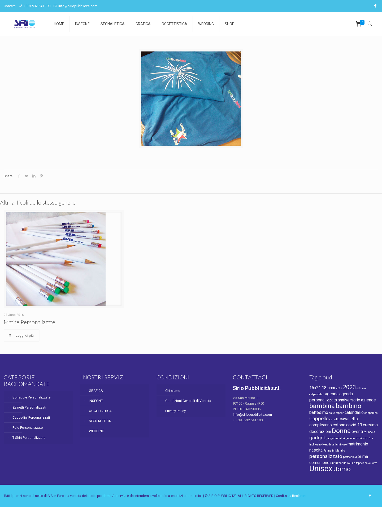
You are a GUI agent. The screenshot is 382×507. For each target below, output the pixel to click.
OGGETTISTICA (100, 411)
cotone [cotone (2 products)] (339, 424)
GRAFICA (96, 391)
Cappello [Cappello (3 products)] (319, 418)
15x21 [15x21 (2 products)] (315, 387)
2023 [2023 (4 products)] (349, 387)
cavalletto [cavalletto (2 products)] (349, 418)
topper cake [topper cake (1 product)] (363, 463)
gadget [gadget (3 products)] (317, 438)
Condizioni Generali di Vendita (188, 401)
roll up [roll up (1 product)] (351, 463)
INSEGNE (96, 401)
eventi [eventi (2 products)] (357, 431)
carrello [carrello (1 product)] (334, 419)
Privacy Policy (175, 411)
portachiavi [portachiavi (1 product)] (350, 457)
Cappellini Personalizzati (31, 417)
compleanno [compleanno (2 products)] (320, 424)
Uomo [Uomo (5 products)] (342, 469)
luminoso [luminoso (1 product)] (341, 444)
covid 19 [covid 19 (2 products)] (354, 424)
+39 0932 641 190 (37, 6)
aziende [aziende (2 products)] (368, 399)
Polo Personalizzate (27, 428)
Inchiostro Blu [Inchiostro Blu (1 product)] (364, 438)
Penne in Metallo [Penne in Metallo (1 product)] (334, 450)
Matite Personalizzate (29, 322)
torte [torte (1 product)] (374, 463)
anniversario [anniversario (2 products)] (349, 399)
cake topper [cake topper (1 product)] (336, 413)
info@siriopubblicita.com (77, 6)
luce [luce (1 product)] (332, 444)
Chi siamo (172, 391)
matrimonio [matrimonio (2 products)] (358, 444)
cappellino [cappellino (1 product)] (370, 413)
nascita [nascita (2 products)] (316, 450)
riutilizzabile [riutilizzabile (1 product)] (338, 463)
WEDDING (96, 431)
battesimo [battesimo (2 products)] (318, 412)
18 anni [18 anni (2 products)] (328, 387)
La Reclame (296, 496)
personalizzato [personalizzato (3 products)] (325, 456)
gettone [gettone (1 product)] (350, 438)
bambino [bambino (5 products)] (348, 406)
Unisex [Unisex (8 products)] (320, 468)
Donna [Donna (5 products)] (341, 431)
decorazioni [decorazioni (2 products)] (320, 431)
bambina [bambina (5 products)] (322, 406)
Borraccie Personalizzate (31, 397)
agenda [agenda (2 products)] (331, 393)
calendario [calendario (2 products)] (354, 412)
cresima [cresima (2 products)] (370, 424)
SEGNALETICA (100, 421)
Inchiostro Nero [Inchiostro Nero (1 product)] (318, 444)
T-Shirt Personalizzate (28, 438)
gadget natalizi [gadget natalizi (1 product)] (335, 438)
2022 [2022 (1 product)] (339, 388)
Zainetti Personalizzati (29, 407)
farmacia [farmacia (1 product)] (369, 432)
